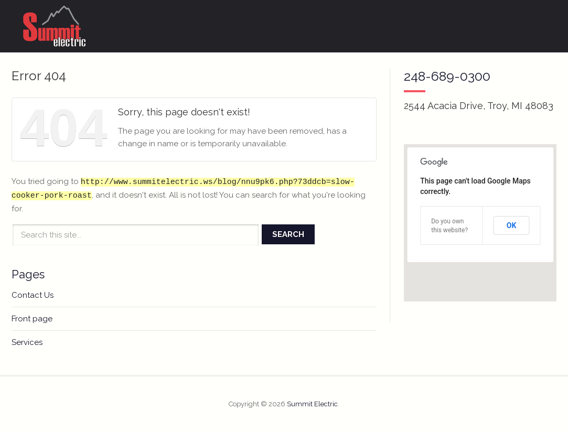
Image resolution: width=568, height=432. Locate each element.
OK (512, 225)
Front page (32, 318)
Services (27, 342)
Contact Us (32, 295)
